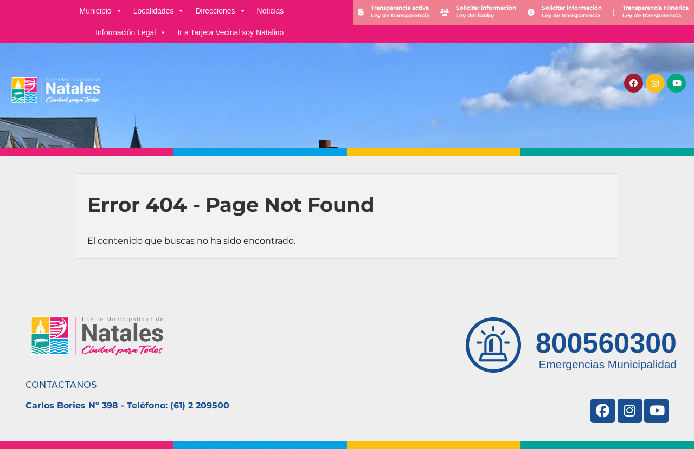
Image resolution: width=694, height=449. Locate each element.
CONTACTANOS (61, 385)
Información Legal (130, 32)
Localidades (159, 11)
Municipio (101, 11)
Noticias (270, 10)
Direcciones (220, 11)
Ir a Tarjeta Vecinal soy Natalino (230, 32)
